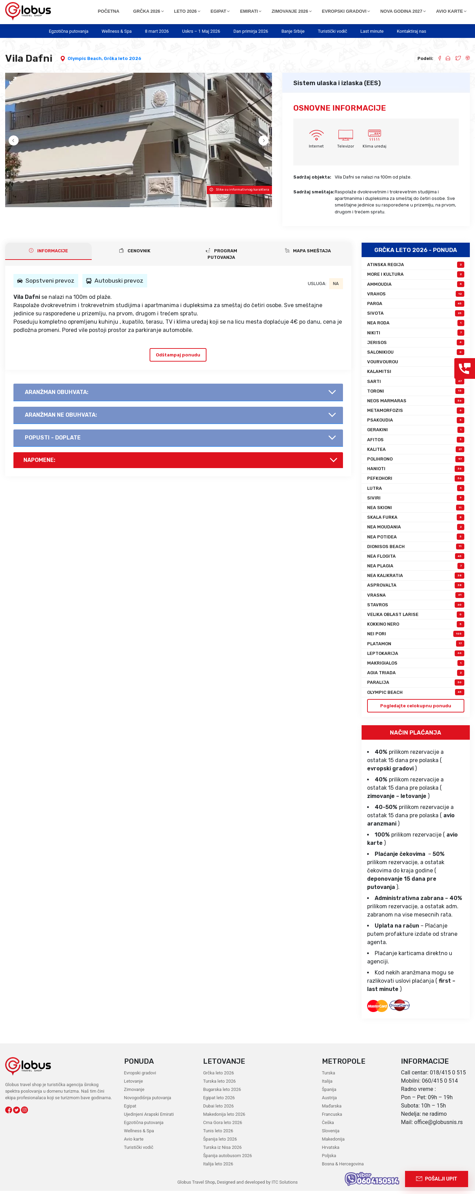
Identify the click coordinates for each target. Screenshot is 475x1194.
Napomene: (39, 463)
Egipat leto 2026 (219, 1100)
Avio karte (134, 1142)
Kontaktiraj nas (411, 31)
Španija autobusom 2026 (227, 1158)
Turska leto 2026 (219, 1084)
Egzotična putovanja (69, 31)
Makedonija (333, 1142)
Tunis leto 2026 (218, 1133)
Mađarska (332, 1109)
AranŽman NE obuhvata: (61, 418)
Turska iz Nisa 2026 (222, 1150)
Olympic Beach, (86, 58)
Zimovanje (134, 1092)
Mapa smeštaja (308, 253)
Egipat (130, 1109)
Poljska (329, 1158)
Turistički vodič (332, 31)
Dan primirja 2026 (250, 31)
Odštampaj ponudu (178, 358)
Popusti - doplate (53, 440)
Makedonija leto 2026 (224, 1117)
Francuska (332, 1117)
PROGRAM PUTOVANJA (221, 257)
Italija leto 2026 (218, 1167)
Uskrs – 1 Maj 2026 (201, 31)
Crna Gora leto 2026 (222, 1125)
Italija (327, 1084)
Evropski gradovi (140, 1076)
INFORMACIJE (48, 253)
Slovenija (331, 1133)
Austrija (329, 1100)
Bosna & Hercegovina (343, 1167)
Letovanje (133, 1084)
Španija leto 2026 (220, 1142)
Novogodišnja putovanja (147, 1100)
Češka (328, 1125)
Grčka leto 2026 (122, 58)
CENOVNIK (134, 253)
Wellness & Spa (117, 31)
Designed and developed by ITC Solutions (256, 1185)
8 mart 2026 (157, 31)
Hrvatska (331, 1150)
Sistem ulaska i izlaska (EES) (337, 83)
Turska (328, 1076)
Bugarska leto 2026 (222, 1092)
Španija (329, 1092)
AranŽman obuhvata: (56, 395)
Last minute (372, 31)
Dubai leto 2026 (218, 1109)
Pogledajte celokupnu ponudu (415, 708)
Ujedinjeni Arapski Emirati (149, 1117)
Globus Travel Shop (196, 1185)
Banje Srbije (292, 31)
